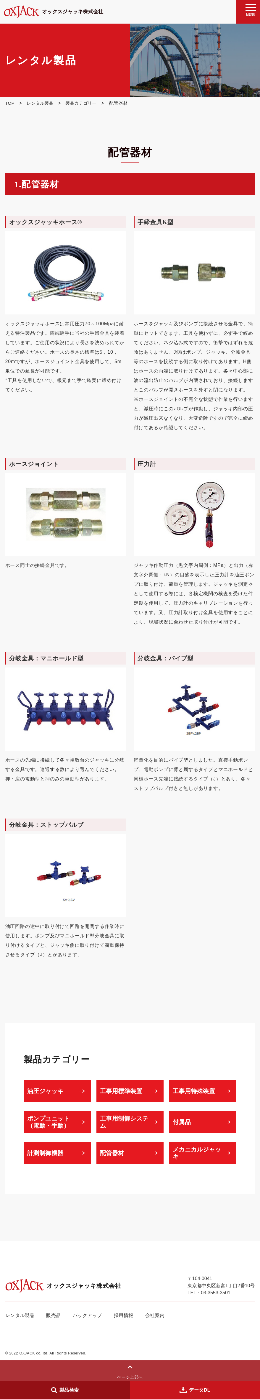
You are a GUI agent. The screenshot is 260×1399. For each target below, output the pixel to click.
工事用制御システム (126, 1122)
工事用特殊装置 (196, 1091)
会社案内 (157, 1315)
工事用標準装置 (124, 1091)
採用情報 (125, 1315)
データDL (200, 1390)
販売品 (54, 1315)
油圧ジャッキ (48, 1091)
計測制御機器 (48, 1153)
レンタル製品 (20, 1315)
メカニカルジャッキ (199, 1153)
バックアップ (89, 1315)
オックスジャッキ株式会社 (65, 11)
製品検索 (69, 1390)
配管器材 (114, 1153)
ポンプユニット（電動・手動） (51, 1122)
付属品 (184, 1122)
